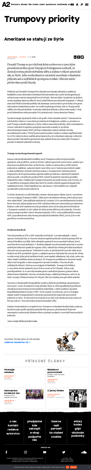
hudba (35, 4)
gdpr (78, 428)
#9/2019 (50, 381)
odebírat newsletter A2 (17, 342)
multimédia (62, 4)
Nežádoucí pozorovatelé (54, 371)
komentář (51, 397)
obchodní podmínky (77, 434)
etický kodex (78, 423)
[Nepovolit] (89, 467)
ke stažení (56, 432)
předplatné (34, 421)
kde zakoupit (34, 427)
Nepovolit (73, 467)
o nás (13, 421)
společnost (51, 4)
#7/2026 (51, 396)
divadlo (24, 4)
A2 (6, 4)
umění (42, 4)
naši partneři (56, 427)
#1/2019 (22, 57)
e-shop (34, 432)
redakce (13, 429)
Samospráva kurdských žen (12, 392)
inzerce (56, 421)
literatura (15, 4)
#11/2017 (8, 402)
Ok (67, 467)
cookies (56, 437)
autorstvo (13, 433)
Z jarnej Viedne (55, 390)
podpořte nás (34, 438)
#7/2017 (7, 377)
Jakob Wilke (12, 57)
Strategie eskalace (9, 371)
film (30, 4)
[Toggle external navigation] (86, 4)
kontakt (13, 425)
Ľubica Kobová (53, 394)
